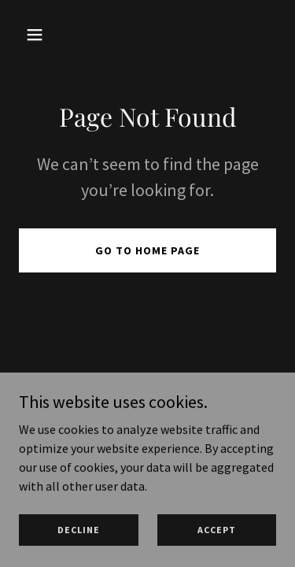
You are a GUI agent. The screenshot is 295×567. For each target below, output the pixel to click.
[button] (38, 34)
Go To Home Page (147, 250)
